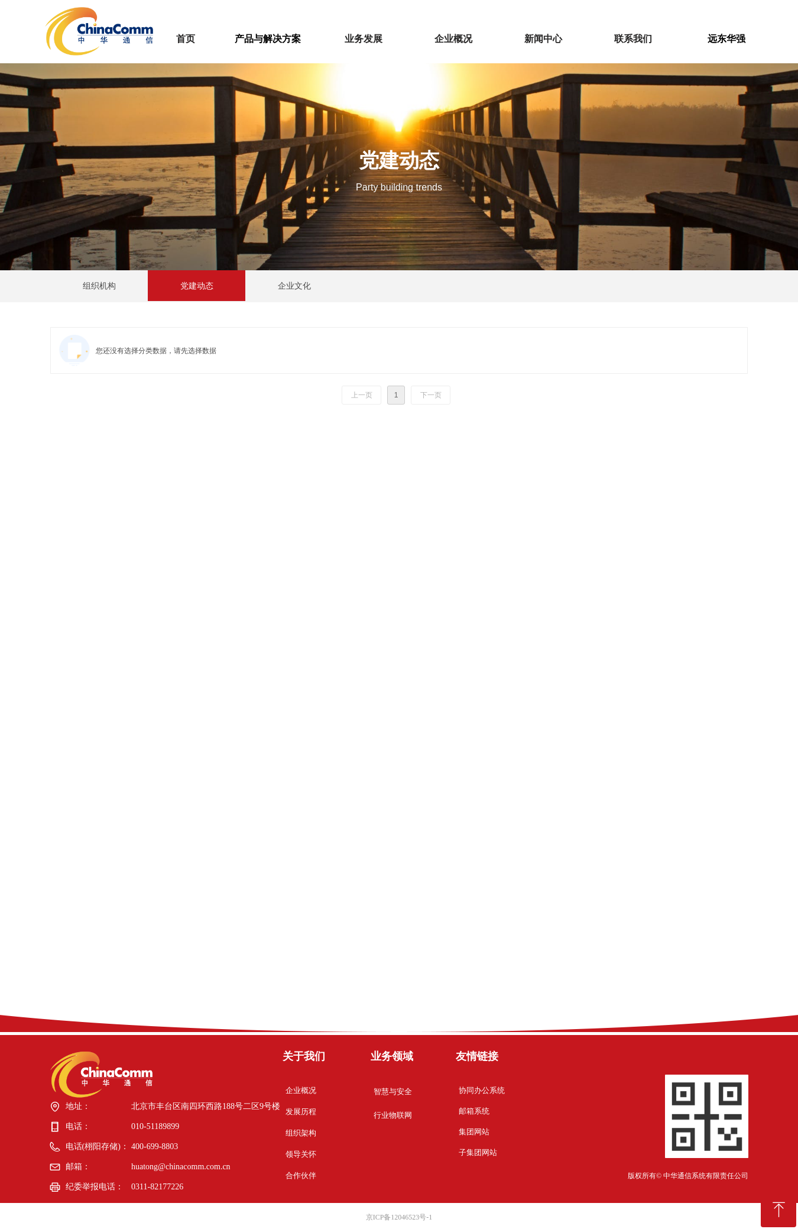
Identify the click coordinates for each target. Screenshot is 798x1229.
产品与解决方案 (268, 39)
